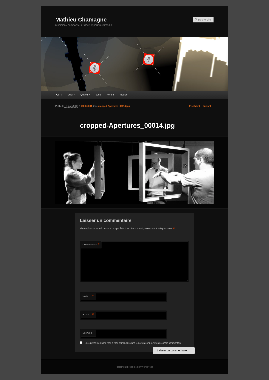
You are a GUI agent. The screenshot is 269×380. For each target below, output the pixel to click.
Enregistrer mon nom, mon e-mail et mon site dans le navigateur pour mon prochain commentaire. (133, 343)
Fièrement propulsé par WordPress (134, 367)
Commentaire (91, 244)
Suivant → (208, 106)
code (98, 94)
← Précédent (193, 106)
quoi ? (71, 94)
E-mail (88, 314)
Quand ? (85, 94)
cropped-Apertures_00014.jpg (114, 106)
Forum (110, 94)
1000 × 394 (86, 106)
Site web (87, 332)
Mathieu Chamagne (81, 19)
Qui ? (59, 94)
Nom (88, 296)
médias (124, 94)
